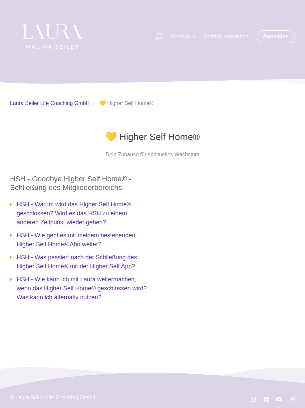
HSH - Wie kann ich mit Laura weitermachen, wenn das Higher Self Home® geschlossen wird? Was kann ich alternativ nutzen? (82, 288)
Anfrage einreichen (226, 36)
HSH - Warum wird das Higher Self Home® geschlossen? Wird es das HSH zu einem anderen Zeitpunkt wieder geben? (74, 213)
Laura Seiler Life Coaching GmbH (50, 103)
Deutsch (180, 36)
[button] (155, 37)
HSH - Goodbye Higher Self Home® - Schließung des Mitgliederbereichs (71, 183)
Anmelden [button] (276, 36)
